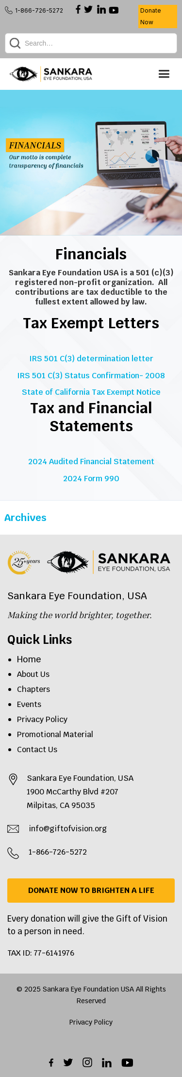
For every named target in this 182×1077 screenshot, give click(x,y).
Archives (25, 517)
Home (29, 659)
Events (29, 704)
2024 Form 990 (91, 477)
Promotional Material (55, 734)
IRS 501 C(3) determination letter (91, 358)
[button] (163, 74)
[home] (51, 74)
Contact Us (37, 749)
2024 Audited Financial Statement (91, 461)
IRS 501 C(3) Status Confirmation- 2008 (91, 374)
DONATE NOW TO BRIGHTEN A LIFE (91, 890)
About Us (33, 674)
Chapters (33, 689)
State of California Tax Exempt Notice (91, 391)
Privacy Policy (42, 719)
